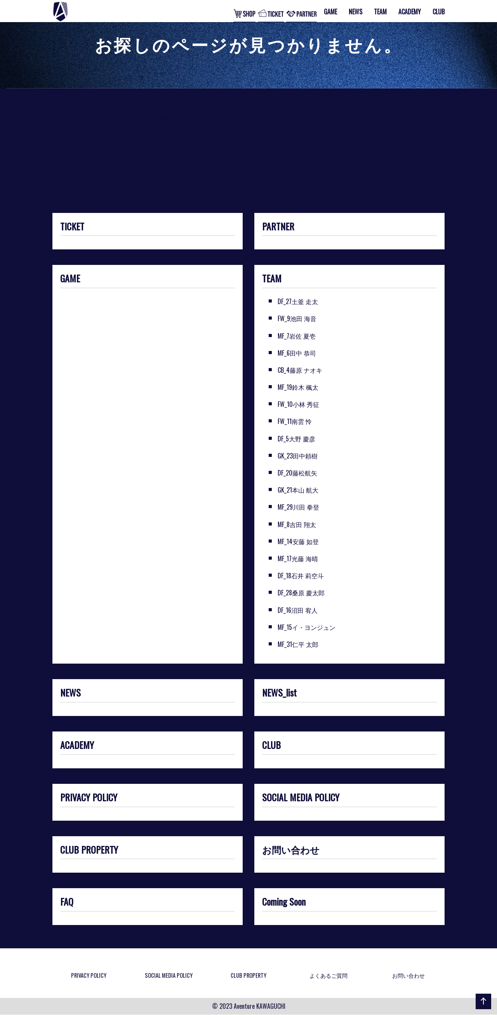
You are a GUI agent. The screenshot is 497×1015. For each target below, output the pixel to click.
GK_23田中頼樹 (298, 455)
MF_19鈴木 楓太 (298, 387)
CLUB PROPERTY (89, 850)
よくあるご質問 (328, 975)
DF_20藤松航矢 (297, 472)
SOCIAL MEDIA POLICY (300, 798)
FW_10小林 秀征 (298, 404)
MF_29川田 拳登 (298, 507)
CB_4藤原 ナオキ (300, 370)
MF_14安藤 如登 (298, 541)
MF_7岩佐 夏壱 (297, 336)
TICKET (72, 227)
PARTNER (278, 227)
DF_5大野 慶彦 (296, 438)
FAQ (66, 902)
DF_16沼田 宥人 (298, 610)
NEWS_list (279, 693)
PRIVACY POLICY (88, 798)
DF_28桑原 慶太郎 (301, 592)
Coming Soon (284, 902)
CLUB (271, 745)
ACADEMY (77, 745)
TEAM (272, 279)
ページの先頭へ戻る (482, 1008)
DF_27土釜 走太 (298, 301)
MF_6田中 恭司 (297, 353)
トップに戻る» (72, 144)
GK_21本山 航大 (298, 490)
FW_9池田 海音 (297, 318)
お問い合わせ (291, 850)
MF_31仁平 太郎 (298, 644)
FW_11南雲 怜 (295, 421)
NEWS (70, 693)
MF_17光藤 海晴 (298, 558)
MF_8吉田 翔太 (297, 524)
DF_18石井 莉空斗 (301, 575)
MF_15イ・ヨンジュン (306, 627)
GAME (70, 279)
